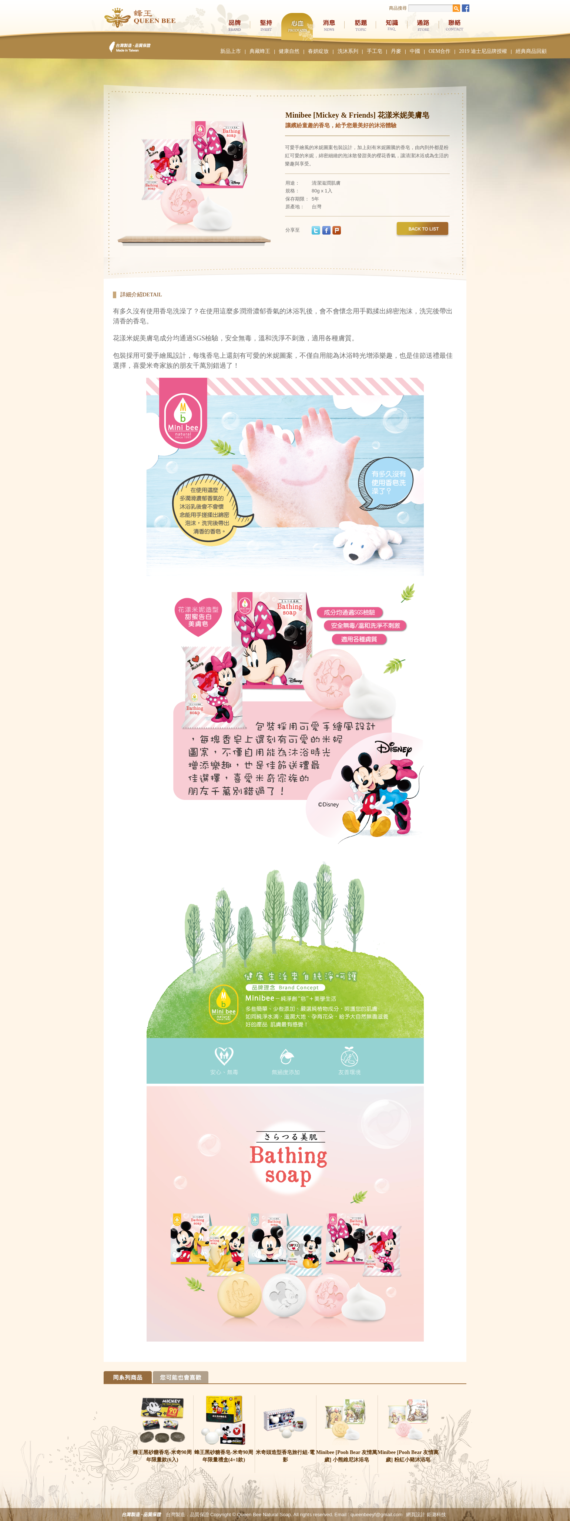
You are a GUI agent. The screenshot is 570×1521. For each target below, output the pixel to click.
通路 (423, 27)
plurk (336, 230)
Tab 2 (180, 1377)
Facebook (466, 8)
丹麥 (396, 51)
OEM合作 (439, 51)
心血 (297, 27)
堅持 (265, 27)
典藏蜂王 (259, 51)
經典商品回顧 (531, 51)
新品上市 (230, 51)
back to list (422, 230)
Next (261, 173)
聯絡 (454, 27)
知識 (391, 27)
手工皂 (374, 51)
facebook (326, 230)
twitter (316, 230)
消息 (328, 27)
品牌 (234, 27)
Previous (127, 173)
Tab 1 (128, 1377)
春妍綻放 (318, 51)
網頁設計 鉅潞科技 (426, 1514)
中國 (415, 51)
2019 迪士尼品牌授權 (483, 51)
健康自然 (289, 51)
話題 (360, 27)
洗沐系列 (348, 51)
